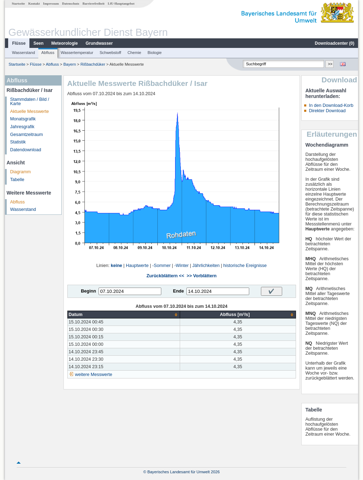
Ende (178, 291)
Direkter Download (327, 110)
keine (116, 265)
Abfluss (48, 52)
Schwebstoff (110, 52)
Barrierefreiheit (94, 3)
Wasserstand (23, 52)
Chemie (134, 52)
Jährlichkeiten (206, 265)
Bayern (69, 64)
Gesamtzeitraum (26, 134)
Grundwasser (99, 43)
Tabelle (17, 179)
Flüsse (19, 43)
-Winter (181, 265)
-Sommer (161, 265)
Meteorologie (64, 43)
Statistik (18, 142)
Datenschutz (70, 3)
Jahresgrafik (22, 126)
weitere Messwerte (93, 374)
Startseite (18, 3)
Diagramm (20, 171)
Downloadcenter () (334, 43)
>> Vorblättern (202, 275)
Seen (38, 43)
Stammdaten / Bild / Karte (29, 102)
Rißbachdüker (92, 64)
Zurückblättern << (165, 275)
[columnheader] (123, 314)
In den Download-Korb (331, 105)
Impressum (51, 3)
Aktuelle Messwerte (29, 111)
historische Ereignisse (245, 265)
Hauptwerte (137, 265)
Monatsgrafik (23, 118)
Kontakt (34, 3)
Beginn (88, 291)
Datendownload (25, 149)
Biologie (154, 52)
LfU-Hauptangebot (121, 3)
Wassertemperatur (77, 52)
